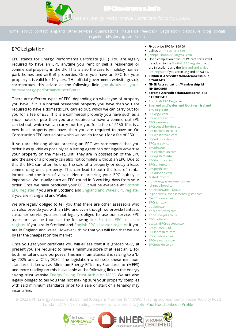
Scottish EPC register (186, 63)
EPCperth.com (158, 168)
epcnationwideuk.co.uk (165, 190)
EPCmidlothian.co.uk (163, 131)
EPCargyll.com (158, 114)
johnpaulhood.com (162, 185)
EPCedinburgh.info (162, 139)
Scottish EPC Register (165, 101)
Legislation (170, 31)
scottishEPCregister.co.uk (166, 223)
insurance (130, 31)
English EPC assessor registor (101, 224)
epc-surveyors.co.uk (163, 215)
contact (41, 31)
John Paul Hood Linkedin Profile (164, 304)
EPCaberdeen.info (162, 118)
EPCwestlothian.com (163, 135)
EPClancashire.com (162, 232)
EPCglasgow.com (160, 143)
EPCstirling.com (159, 164)
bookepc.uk (157, 206)
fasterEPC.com (159, 177)
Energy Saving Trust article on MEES (83, 275)
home (13, 31)
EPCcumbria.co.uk (161, 236)
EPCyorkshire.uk (160, 228)
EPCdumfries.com (161, 160)
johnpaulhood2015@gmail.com (170, 55)
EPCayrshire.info (160, 156)
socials (220, 31)
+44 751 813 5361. (175, 50)
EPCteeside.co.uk (161, 244)
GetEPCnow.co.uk (161, 198)
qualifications (106, 31)
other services (80, 31)
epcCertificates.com (162, 211)
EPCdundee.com (160, 173)
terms (140, 36)
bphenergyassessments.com (169, 181)
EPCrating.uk (157, 202)
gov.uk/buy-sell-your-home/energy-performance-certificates (75, 87)
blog (207, 31)
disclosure (191, 31)
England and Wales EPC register (110, 190)
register (96, 36)
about (26, 31)
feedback (149, 31)
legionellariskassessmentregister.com (175, 194)
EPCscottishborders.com (166, 126)
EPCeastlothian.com (162, 152)
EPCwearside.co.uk (162, 240)
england (57, 31)
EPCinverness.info (162, 122)
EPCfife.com (157, 147)
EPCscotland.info (160, 219)
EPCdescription (119, 36)
